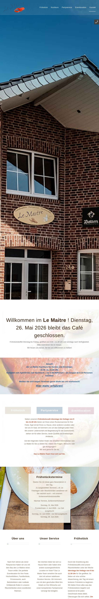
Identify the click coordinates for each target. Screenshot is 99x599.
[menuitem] (43, 7)
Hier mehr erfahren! (49, 385)
